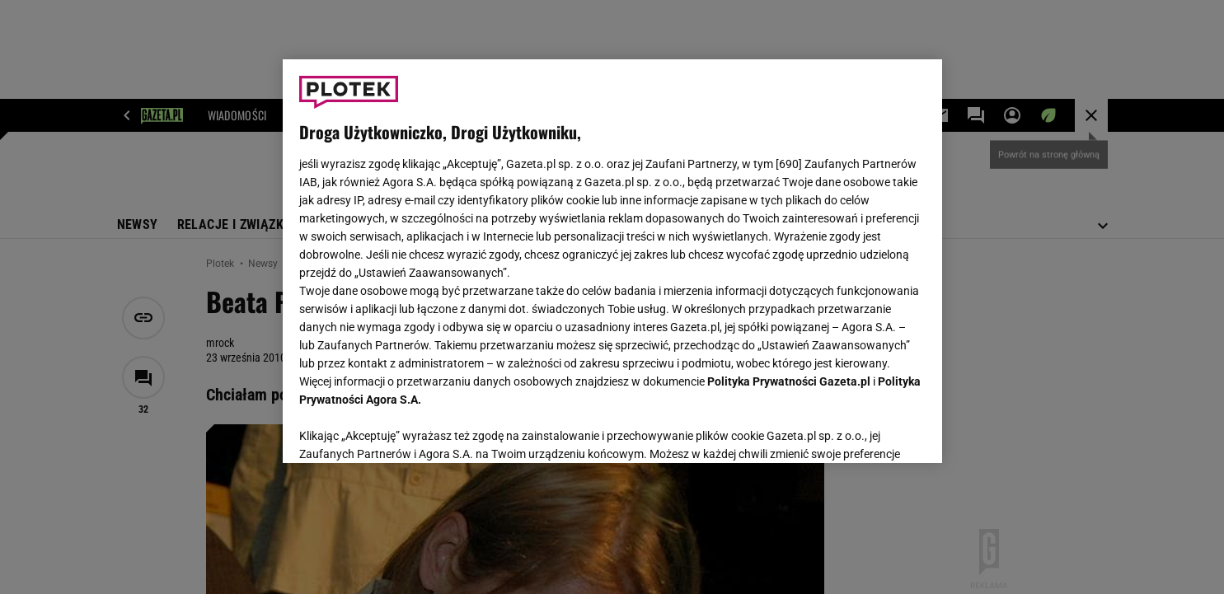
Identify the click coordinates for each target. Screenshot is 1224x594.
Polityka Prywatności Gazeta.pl (788, 381)
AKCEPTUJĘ (869, 430)
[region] (612, 261)
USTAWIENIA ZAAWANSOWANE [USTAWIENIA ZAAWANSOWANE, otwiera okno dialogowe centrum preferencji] (406, 430)
